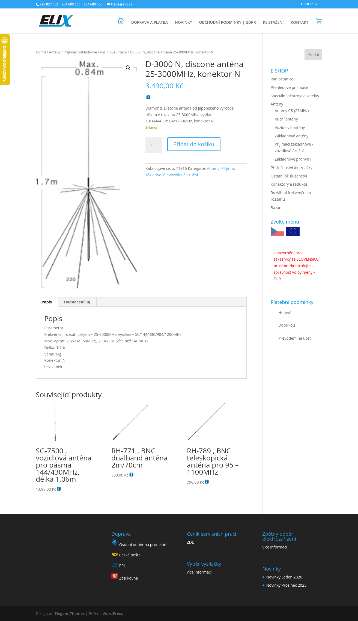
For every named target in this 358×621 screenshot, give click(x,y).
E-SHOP (307, 4)
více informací (199, 572)
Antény (55, 52)
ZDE (190, 542)
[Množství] (153, 145)
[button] (128, 68)
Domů (41, 52)
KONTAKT (299, 22)
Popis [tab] (46, 302)
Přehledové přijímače (289, 87)
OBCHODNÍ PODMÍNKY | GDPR (227, 22)
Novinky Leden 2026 (284, 577)
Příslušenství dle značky (291, 167)
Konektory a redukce (289, 184)
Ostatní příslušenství (289, 176)
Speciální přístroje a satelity (295, 95)
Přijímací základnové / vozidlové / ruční (95, 52)
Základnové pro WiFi (293, 159)
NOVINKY (183, 22)
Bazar (276, 207)
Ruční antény (286, 119)
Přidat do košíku (193, 144)
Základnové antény (291, 135)
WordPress (113, 613)
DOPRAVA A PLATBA (149, 22)
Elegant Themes (70, 613)
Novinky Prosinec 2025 (286, 585)
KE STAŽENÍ (273, 22)
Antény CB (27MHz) (292, 110)
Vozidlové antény (290, 127)
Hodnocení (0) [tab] (77, 302)
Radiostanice (282, 79)
